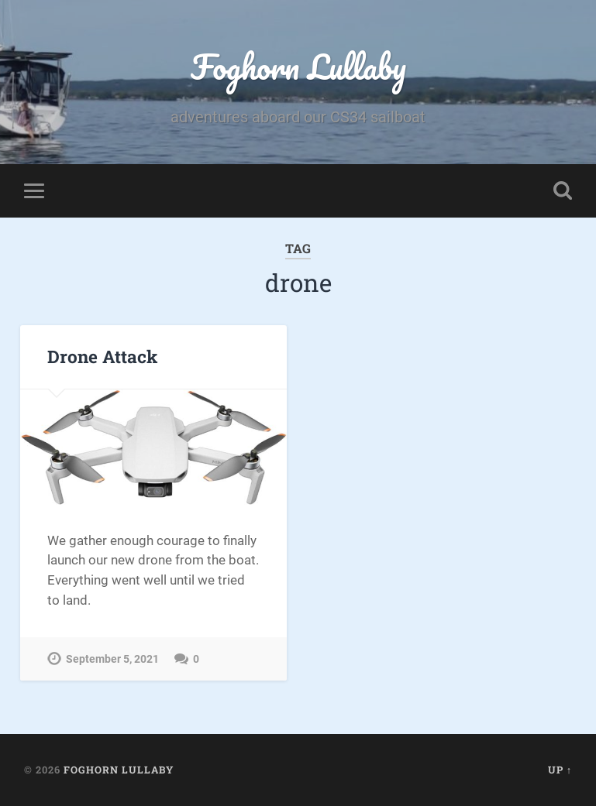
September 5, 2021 (112, 659)
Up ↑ (560, 769)
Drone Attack (102, 357)
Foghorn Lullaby (298, 66)
